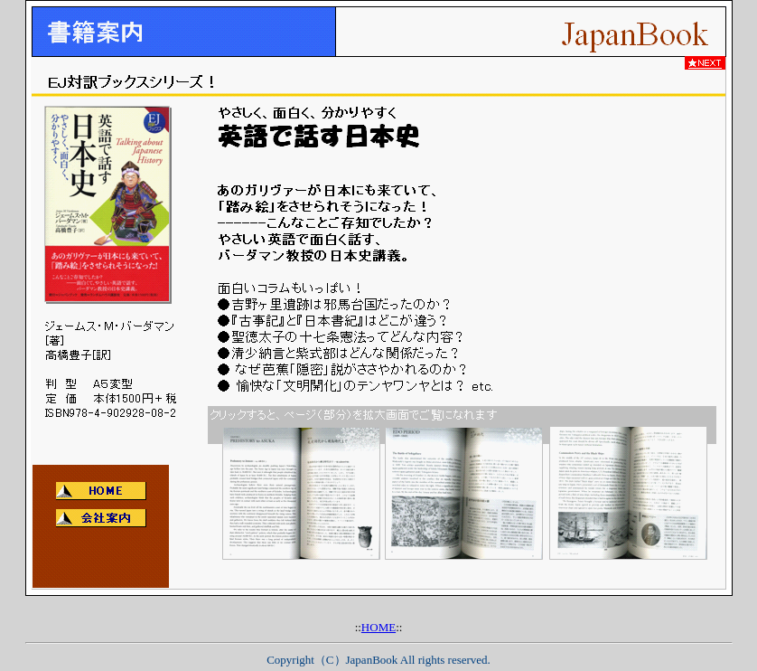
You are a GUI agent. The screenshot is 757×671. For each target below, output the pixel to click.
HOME (378, 627)
